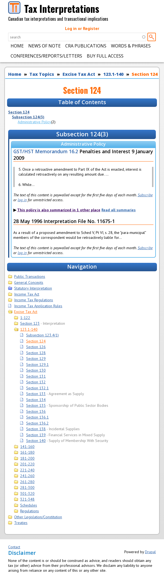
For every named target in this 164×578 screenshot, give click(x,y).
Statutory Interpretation (33, 288)
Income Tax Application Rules (38, 305)
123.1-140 (113, 74)
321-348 (27, 499)
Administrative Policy (34, 121)
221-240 (27, 470)
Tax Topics (41, 74)
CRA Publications (85, 46)
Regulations (29, 510)
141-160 (27, 446)
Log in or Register (82, 28)
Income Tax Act (26, 294)
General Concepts (28, 282)
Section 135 (36, 405)
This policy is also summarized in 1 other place (58, 209)
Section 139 (36, 434)
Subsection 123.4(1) (42, 335)
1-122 (25, 317)
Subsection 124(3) (28, 117)
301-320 (27, 493)
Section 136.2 (37, 423)
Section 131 (36, 376)
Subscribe (145, 194)
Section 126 (36, 346)
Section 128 (36, 352)
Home (17, 46)
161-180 (27, 452)
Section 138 (36, 428)
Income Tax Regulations (33, 299)
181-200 (27, 458)
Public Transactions (29, 276)
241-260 (27, 475)
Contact (14, 546)
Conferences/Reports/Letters (46, 56)
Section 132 (36, 382)
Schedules (28, 505)
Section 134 (36, 399)
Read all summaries (118, 209)
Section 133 (36, 393)
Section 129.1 (37, 364)
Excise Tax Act (79, 74)
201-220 (27, 464)
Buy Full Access (105, 56)
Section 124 (144, 74)
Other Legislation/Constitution (38, 516)
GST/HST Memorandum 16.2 (45, 151)
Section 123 (30, 323)
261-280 (27, 481)
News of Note (44, 46)
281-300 (27, 487)
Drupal (150, 551)
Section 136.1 (37, 417)
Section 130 (36, 370)
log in (22, 199)
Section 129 (36, 358)
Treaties (20, 522)
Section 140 (36, 440)
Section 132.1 (37, 388)
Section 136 (36, 411)
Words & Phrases (131, 46)
